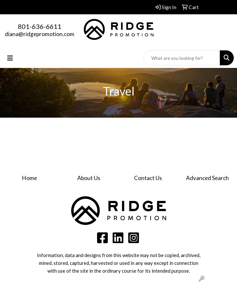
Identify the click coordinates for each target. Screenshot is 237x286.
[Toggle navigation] (10, 58)
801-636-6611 (39, 26)
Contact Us (148, 178)
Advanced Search (207, 178)
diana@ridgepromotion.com (39, 34)
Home (29, 178)
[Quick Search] (181, 57)
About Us (88, 178)
